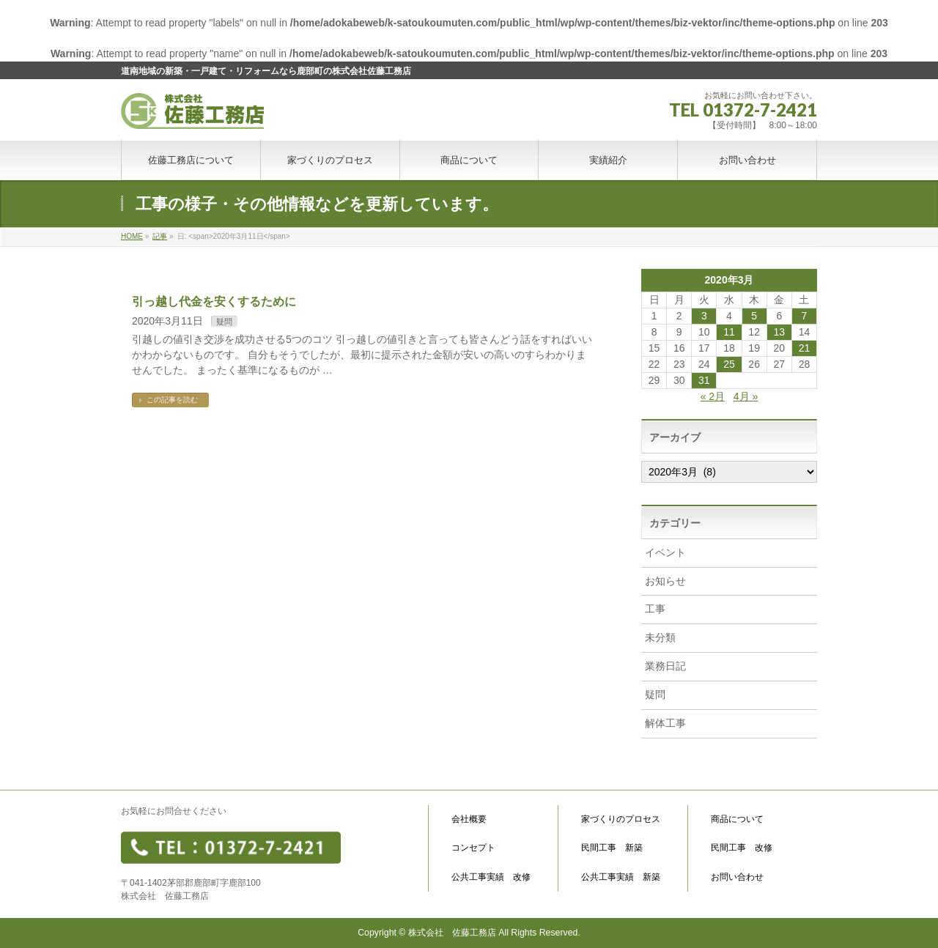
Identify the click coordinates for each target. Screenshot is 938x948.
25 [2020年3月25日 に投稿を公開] (729, 364)
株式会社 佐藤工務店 (452, 932)
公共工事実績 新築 (620, 877)
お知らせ (665, 581)
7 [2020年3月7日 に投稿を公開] (805, 316)
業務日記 (665, 666)
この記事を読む (172, 400)
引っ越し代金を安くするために (214, 301)
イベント (665, 552)
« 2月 (713, 396)
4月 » (746, 396)
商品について (737, 819)
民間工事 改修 (741, 848)
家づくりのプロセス (620, 819)
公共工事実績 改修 (491, 877)
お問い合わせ (737, 877)
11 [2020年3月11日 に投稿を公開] (729, 332)
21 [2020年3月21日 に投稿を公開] (804, 348)
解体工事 (665, 723)
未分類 (660, 637)
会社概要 (469, 819)
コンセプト (473, 848)
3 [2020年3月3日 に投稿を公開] (704, 316)
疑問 (224, 321)
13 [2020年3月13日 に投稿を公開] (779, 332)
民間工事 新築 (612, 848)
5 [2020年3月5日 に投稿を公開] (754, 316)
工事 (655, 609)
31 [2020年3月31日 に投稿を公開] (704, 380)
